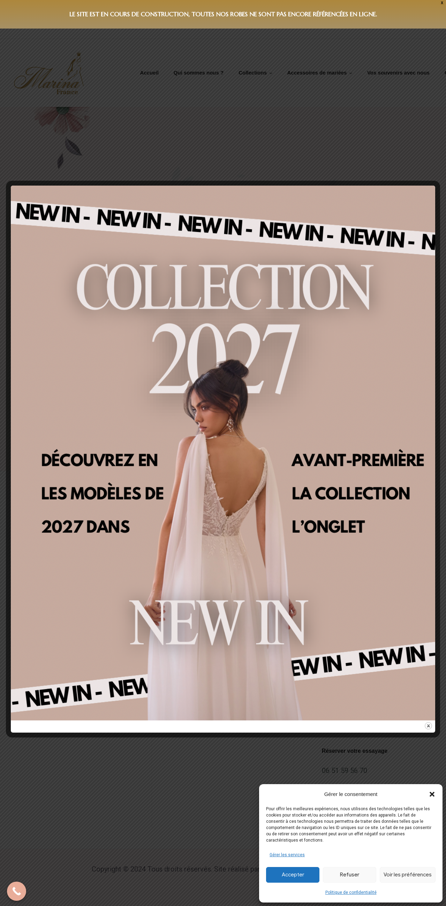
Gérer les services (287, 854)
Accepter (293, 875)
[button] (432, 794)
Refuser (349, 875)
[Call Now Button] (16, 891)
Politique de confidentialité (351, 892)
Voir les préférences (408, 875)
